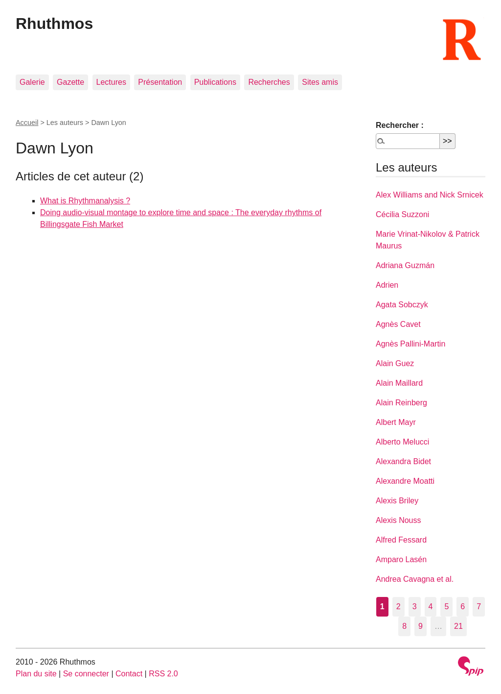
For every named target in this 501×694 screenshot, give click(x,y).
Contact (128, 673)
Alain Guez (395, 363)
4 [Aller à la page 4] (431, 606)
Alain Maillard (399, 383)
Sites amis (320, 82)
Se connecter (86, 673)
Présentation (160, 82)
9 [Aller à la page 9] (420, 626)
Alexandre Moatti (405, 481)
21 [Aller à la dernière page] (458, 626)
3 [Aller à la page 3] (414, 606)
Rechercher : (400, 125)
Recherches (269, 82)
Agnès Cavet (398, 324)
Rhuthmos (54, 23)
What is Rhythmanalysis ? (85, 201)
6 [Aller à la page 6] (462, 606)
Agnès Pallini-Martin (410, 344)
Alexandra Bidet (403, 461)
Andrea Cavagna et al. (415, 579)
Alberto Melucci (402, 442)
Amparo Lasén (401, 559)
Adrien (387, 285)
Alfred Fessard (401, 540)
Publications (215, 82)
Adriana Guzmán (405, 265)
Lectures (111, 82)
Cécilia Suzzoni (402, 214)
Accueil (27, 122)
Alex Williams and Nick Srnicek (429, 195)
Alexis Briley (397, 500)
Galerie (32, 82)
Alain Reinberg (401, 402)
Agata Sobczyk (402, 304)
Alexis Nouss (398, 520)
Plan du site (36, 673)
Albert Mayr (396, 422)
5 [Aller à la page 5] (446, 606)
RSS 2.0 (163, 673)
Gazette (70, 82)
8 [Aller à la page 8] (404, 626)
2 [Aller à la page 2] (398, 606)
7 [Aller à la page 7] (479, 606)
